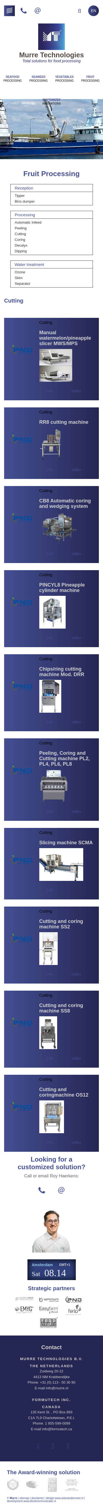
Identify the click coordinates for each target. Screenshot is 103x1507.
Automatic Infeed (28, 222)
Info (50, 391)
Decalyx (21, 245)
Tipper (20, 196)
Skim (19, 278)
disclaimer (37, 1498)
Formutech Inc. (51, 1400)
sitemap (24, 1498)
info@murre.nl (57, 1388)
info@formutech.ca (57, 1429)
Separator (22, 284)
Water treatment (29, 264)
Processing (12, 78)
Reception (24, 188)
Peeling (21, 228)
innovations (51, 101)
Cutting (20, 234)
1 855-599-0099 (57, 1423)
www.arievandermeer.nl (69, 1498)
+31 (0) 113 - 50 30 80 (57, 1382)
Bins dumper (25, 201)
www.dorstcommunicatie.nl (39, 1501)
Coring (20, 240)
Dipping (21, 251)
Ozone (20, 272)
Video (76, 391)
